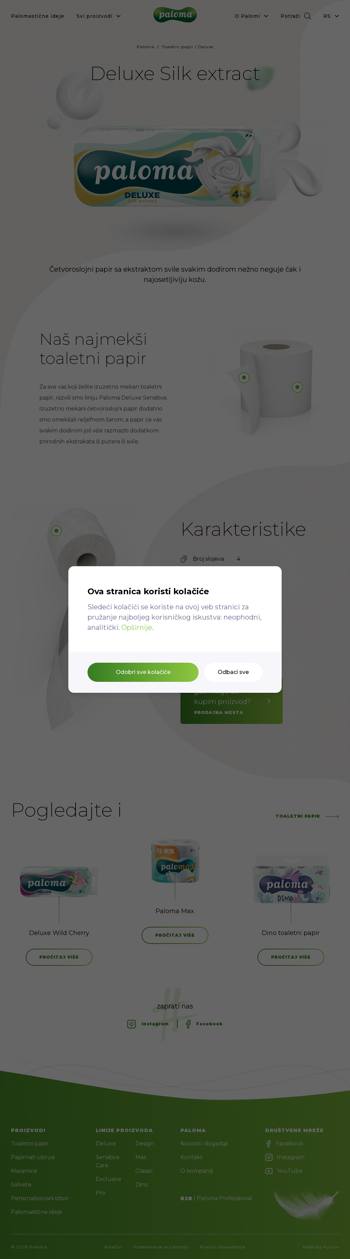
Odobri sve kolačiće (143, 672)
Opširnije (136, 627)
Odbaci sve (233, 672)
